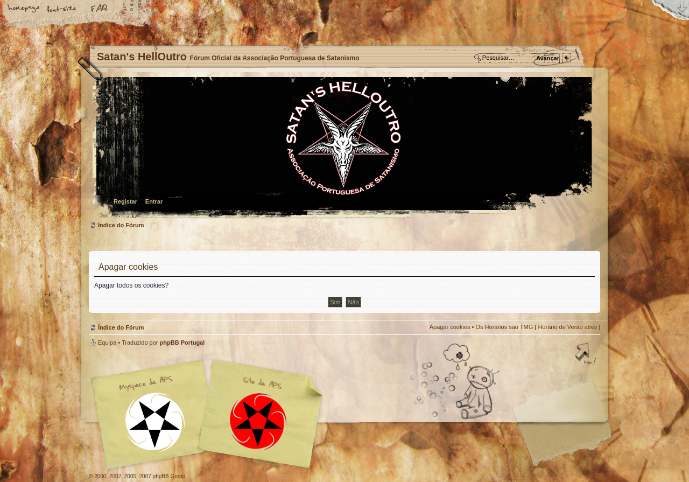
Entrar (154, 201)
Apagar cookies (450, 327)
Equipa (107, 342)
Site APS (258, 421)
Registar (125, 201)
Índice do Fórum (343, 148)
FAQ (99, 9)
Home (24, 9)
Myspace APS (210, 414)
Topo (586, 355)
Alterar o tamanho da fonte (62, 9)
